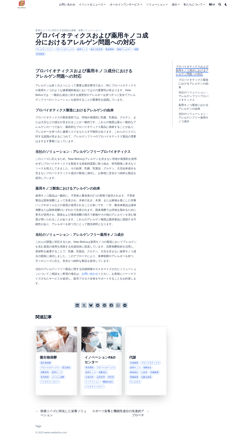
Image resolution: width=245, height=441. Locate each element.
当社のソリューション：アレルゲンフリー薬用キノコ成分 (193, 117)
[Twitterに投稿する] (84, 305)
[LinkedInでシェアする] (77, 305)
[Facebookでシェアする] (111, 305)
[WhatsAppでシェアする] (118, 305)
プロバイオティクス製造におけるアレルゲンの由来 (193, 83)
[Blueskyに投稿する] (91, 305)
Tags (38, 426)
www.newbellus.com (55, 432)
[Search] (219, 4)
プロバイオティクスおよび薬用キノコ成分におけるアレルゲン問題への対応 (192, 70)
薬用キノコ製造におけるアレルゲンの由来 (193, 107)
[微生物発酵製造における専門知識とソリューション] (56, 361)
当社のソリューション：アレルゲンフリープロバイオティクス (193, 96)
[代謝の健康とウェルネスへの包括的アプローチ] (145, 361)
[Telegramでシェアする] (125, 305)
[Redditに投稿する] (97, 305)
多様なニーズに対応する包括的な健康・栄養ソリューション (67, 30)
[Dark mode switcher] (226, 4)
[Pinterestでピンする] (104, 305)
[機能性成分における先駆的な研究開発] (101, 361)
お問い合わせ (90, 274)
